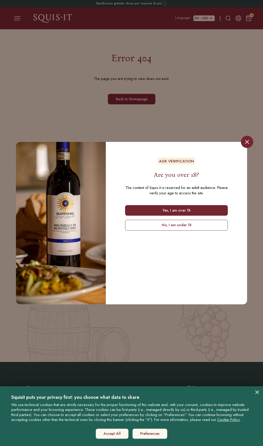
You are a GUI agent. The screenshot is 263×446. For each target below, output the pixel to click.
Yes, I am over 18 (176, 210)
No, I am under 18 (176, 224)
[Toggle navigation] (17, 18)
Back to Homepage (131, 99)
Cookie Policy (228, 417)
